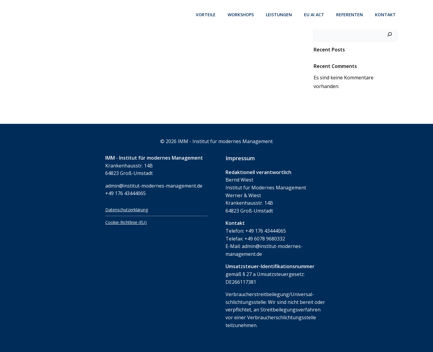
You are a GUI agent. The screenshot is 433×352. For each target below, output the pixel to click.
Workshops (241, 15)
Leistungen (279, 15)
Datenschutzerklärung (126, 210)
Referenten (349, 15)
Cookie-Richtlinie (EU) (126, 222)
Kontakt (385, 15)
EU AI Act (314, 15)
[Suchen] (389, 34)
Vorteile (206, 15)
